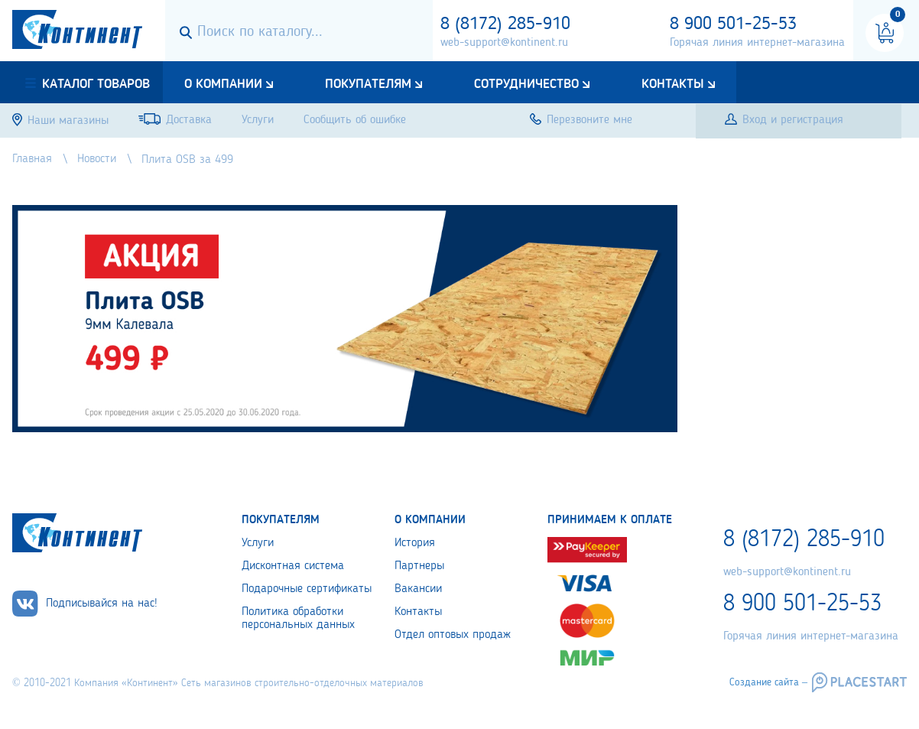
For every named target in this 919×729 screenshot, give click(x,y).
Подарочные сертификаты (307, 589)
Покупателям (368, 84)
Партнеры (419, 566)
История (415, 543)
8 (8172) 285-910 (505, 24)
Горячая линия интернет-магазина (757, 43)
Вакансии (418, 589)
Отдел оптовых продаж (453, 635)
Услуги (258, 543)
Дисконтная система (293, 566)
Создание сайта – (768, 682)
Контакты (672, 84)
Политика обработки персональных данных (298, 618)
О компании (223, 84)
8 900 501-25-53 (733, 24)
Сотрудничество (526, 84)
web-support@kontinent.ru (504, 43)
